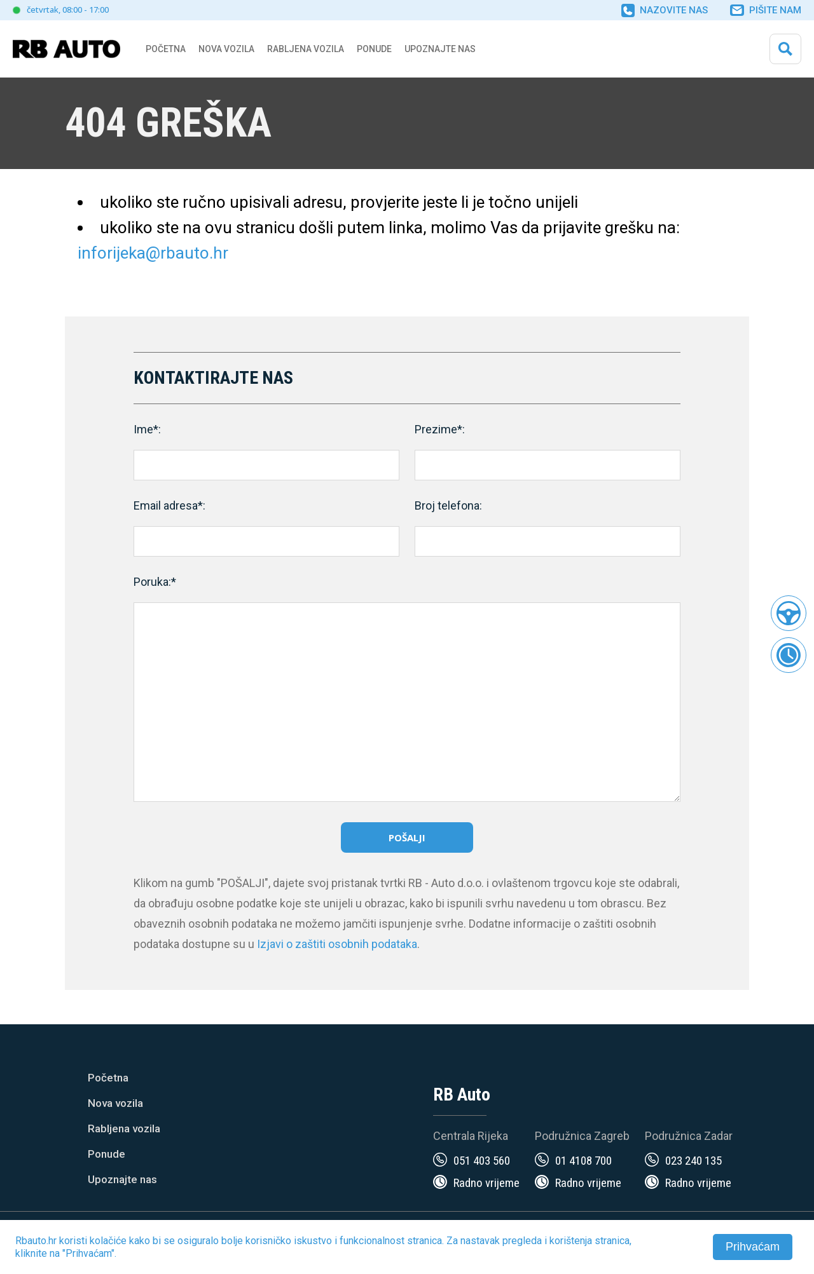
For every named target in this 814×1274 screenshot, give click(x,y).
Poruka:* (155, 581)
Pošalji (407, 837)
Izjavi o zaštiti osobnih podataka (337, 944)
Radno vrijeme (486, 1183)
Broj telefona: (448, 505)
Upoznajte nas (122, 1179)
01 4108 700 (583, 1160)
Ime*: (147, 429)
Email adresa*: (169, 505)
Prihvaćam (753, 1246)
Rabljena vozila (124, 1128)
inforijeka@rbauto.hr (153, 252)
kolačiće (108, 1241)
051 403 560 (481, 1160)
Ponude (106, 1154)
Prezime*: (440, 429)
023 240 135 (693, 1160)
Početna (166, 49)
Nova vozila (226, 49)
